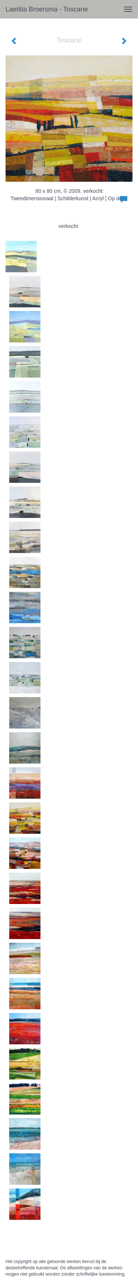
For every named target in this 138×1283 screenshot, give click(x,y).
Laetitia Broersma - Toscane (47, 9)
